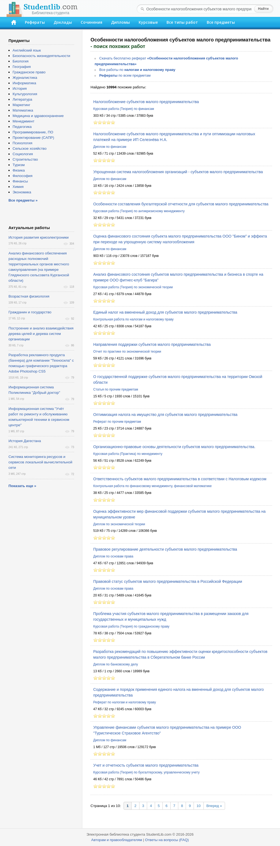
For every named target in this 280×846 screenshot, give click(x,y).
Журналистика (25, 78)
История (20, 88)
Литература (22, 99)
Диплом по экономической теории (119, 524)
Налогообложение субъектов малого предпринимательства (146, 102)
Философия (23, 176)
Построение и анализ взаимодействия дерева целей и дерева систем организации (41, 333)
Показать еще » (22, 486)
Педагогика (22, 127)
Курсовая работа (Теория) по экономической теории (133, 287)
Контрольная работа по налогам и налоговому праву (133, 319)
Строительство (25, 159)
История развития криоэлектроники (38, 237)
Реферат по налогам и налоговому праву (124, 702)
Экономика (22, 192)
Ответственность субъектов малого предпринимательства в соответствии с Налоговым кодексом (179, 479)
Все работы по (137, 70)
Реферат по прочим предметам (117, 422)
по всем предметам (125, 75)
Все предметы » (22, 200)
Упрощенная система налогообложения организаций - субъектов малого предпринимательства (178, 172)
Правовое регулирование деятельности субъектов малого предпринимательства (165, 549)
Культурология (25, 94)
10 (199, 806)
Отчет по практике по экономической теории (127, 351)
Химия (18, 187)
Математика (23, 110)
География (22, 67)
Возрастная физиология (28, 296)
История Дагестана (24, 441)
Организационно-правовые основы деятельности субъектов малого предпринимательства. (174, 447)
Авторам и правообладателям (116, 840)
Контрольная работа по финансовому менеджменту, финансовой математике (152, 486)
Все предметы (221, 22)
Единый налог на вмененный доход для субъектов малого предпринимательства (165, 312)
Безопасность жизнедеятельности (41, 56)
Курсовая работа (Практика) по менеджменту (127, 454)
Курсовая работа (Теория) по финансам (123, 109)
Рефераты (35, 22)
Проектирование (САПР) (33, 138)
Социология (23, 154)
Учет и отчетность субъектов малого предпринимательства (146, 765)
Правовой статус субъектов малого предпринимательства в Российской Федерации (167, 581)
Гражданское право (29, 72)
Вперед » (214, 806)
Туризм (19, 165)
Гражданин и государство (29, 312)
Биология (20, 61)
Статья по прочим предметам (115, 389)
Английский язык (27, 50)
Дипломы (120, 22)
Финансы (20, 181)
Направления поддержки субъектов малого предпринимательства (152, 344)
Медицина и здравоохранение (38, 116)
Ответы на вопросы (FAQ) (167, 840)
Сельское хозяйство (29, 148)
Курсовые (148, 22)
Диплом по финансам (109, 147)
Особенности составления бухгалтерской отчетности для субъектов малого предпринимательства (181, 204)
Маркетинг (21, 105)
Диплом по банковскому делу (115, 664)
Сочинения (91, 22)
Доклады (63, 22)
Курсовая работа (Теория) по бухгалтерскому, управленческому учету (146, 772)
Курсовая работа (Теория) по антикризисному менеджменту (139, 211)
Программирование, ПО (33, 132)
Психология (22, 143)
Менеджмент (23, 121)
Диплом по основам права (113, 556)
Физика (19, 170)
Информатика (24, 83)
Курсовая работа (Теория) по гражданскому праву (131, 626)
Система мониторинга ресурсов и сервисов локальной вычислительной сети (40, 462)
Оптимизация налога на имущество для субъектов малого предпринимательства (165, 414)
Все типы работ (182, 22)
